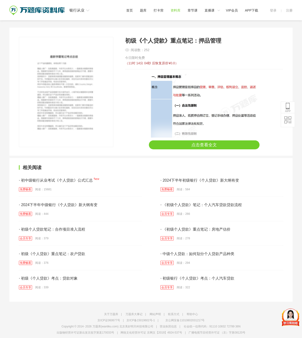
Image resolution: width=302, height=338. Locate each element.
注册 (289, 10)
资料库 (175, 10)
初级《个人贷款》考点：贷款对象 (48, 278)
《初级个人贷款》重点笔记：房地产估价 (195, 229)
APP (288, 107)
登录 (273, 10)
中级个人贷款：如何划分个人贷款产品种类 (197, 254)
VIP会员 (232, 10)
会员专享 (167, 214)
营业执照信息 (168, 326)
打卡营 (159, 10)
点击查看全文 (204, 145)
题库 (143, 10)
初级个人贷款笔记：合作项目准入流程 (52, 229)
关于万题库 (111, 314)
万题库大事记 (134, 314)
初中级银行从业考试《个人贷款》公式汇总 (56, 180)
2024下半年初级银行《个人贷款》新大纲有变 (199, 180)
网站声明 (155, 314)
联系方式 (173, 314)
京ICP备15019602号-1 (140, 320)
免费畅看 (25, 189)
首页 (129, 10)
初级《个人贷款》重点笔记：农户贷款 (52, 254)
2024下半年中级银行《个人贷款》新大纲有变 (58, 205)
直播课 (209, 10)
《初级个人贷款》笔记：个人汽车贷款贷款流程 (201, 205)
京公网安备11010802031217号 (184, 320)
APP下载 (251, 10)
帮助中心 (192, 314)
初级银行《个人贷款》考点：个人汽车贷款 (197, 278)
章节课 (192, 10)
